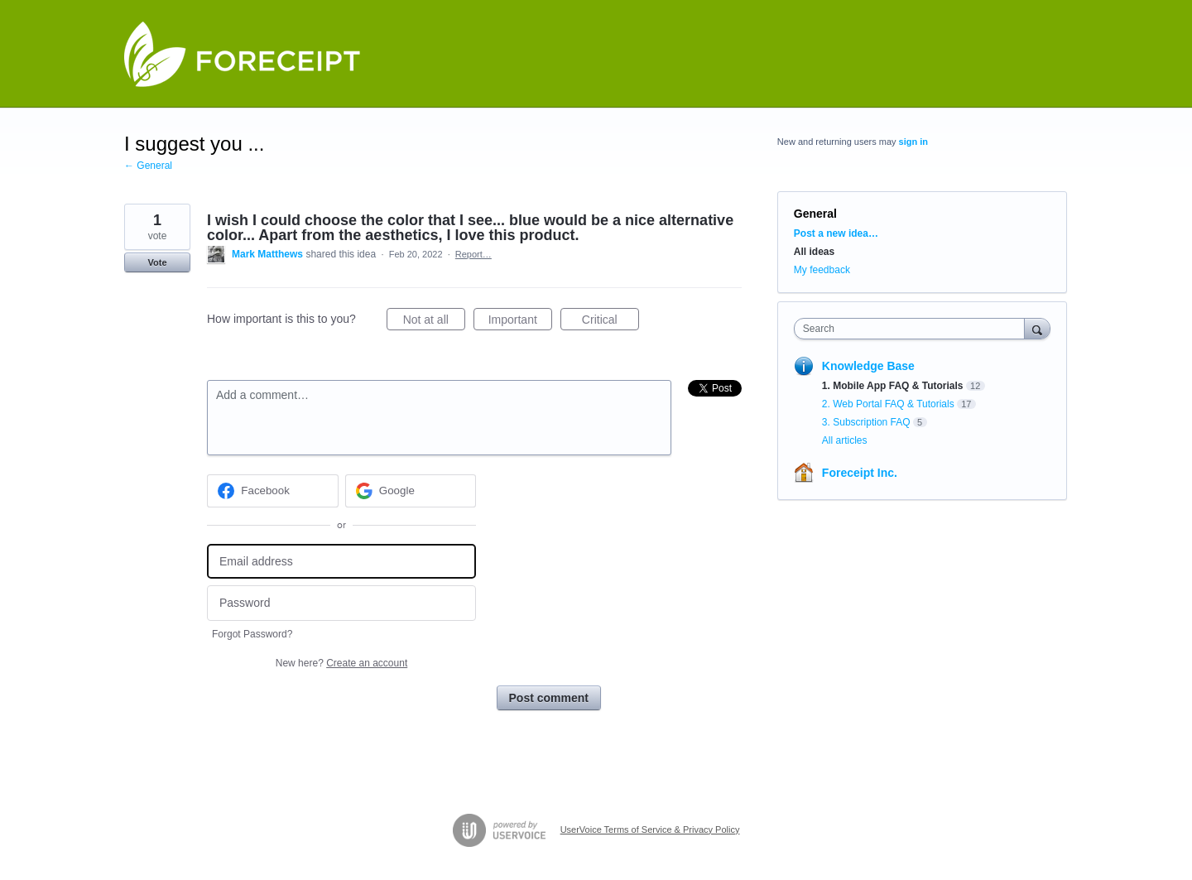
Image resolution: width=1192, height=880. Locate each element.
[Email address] (341, 561)
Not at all (434, 322)
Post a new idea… (836, 233)
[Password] (341, 603)
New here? (341, 663)
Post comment (549, 697)
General (815, 213)
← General (148, 165)
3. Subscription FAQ (866, 422)
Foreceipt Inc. (859, 472)
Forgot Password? (252, 634)
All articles (845, 440)
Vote (156, 262)
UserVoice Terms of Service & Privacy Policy (650, 829)
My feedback (822, 270)
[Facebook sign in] (273, 490)
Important (520, 322)
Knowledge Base (868, 366)
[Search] (1037, 328)
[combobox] (913, 328)
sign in (913, 142)
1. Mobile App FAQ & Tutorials (893, 386)
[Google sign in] (411, 490)
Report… (473, 254)
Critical (610, 322)
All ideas (814, 251)
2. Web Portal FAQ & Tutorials (888, 404)
